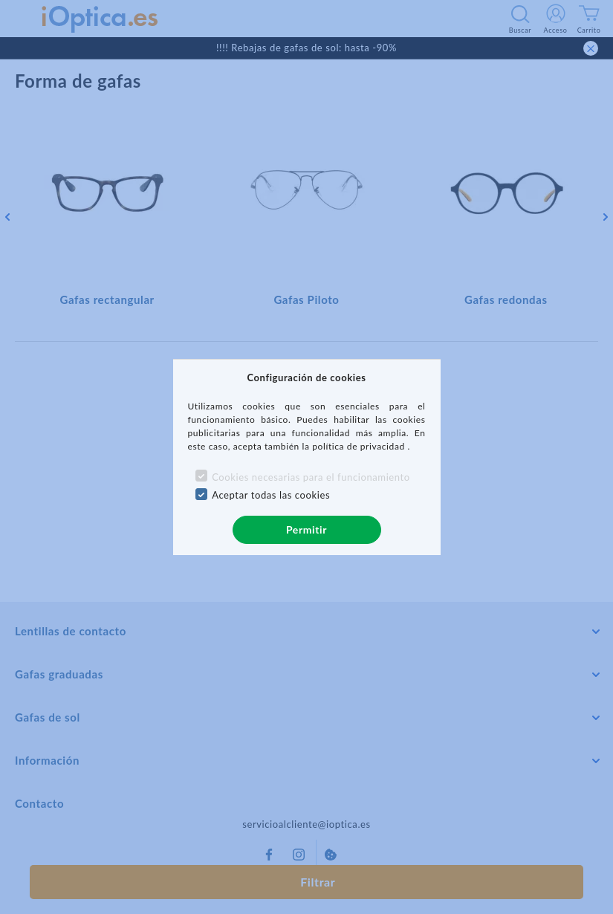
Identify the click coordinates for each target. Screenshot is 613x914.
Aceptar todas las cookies (271, 495)
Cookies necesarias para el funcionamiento (311, 477)
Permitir (306, 529)
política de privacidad (359, 446)
